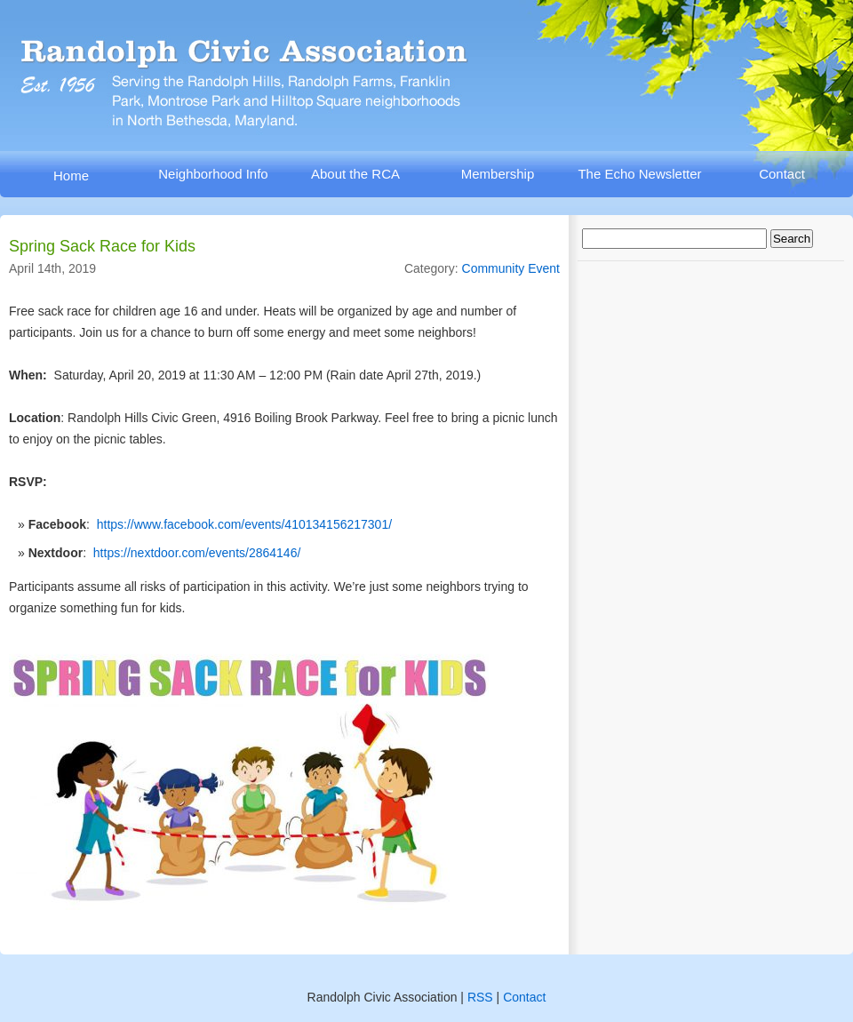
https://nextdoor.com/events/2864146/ (197, 553)
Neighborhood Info (212, 173)
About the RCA (355, 173)
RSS (480, 997)
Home (71, 175)
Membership (498, 173)
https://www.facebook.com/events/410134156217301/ (244, 524)
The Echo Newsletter (639, 173)
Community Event (511, 268)
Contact (782, 173)
